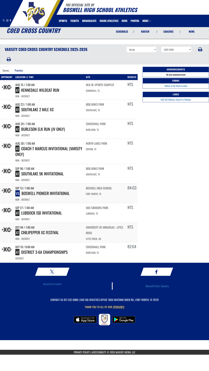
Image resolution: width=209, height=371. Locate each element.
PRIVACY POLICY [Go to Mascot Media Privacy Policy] (82, 352)
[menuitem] (74, 21)
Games (6, 70)
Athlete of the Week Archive (175, 86)
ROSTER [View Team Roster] (145, 31)
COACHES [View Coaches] (168, 31)
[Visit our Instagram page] (7, 20)
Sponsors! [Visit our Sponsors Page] (118, 307)
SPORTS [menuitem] (63, 21)
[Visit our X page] (3, 20)
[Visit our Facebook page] (10, 20)
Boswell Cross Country (52, 284)
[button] (200, 49)
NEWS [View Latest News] (191, 31)
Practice (19, 70)
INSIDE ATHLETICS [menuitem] (109, 21)
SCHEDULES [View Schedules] (122, 31)
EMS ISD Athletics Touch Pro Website (176, 99)
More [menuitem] (146, 21)
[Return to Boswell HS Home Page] (33, 13)
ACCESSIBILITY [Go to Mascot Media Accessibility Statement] (99, 352)
